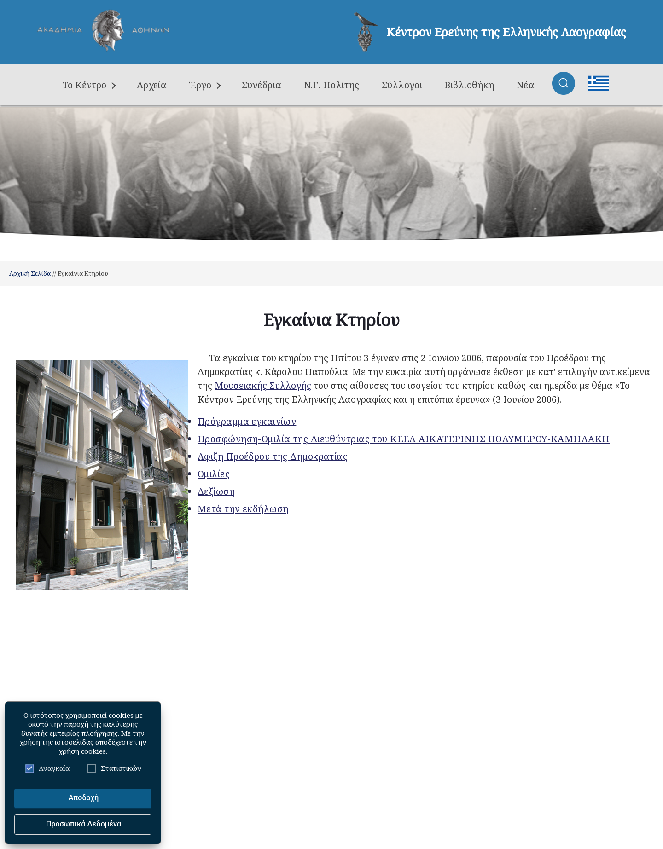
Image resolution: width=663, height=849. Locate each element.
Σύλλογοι (402, 85)
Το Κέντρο (89, 85)
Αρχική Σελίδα (30, 273)
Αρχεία (152, 85)
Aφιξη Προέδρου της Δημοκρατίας (273, 456)
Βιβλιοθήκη (469, 85)
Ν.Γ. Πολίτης (332, 85)
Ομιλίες (214, 474)
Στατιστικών (114, 768)
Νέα (526, 85)
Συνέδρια (262, 85)
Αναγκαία (47, 768)
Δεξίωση (216, 491)
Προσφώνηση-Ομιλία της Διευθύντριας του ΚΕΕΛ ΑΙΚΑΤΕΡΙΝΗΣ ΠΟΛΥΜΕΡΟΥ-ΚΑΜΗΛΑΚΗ (404, 439)
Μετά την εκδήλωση (243, 508)
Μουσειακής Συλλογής (263, 385)
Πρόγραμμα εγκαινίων (247, 421)
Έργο (205, 85)
